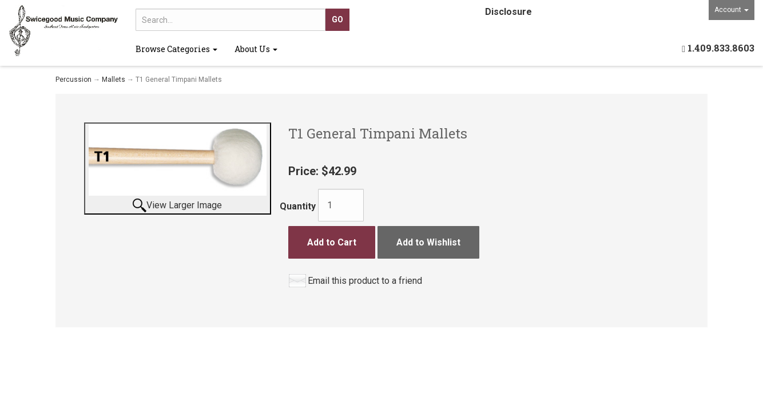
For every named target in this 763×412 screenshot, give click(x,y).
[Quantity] (341, 205)
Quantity (298, 206)
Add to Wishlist (428, 242)
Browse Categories (176, 48)
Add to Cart (331, 242)
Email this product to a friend (365, 280)
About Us (256, 48)
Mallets (113, 80)
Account (731, 10)
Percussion (73, 80)
